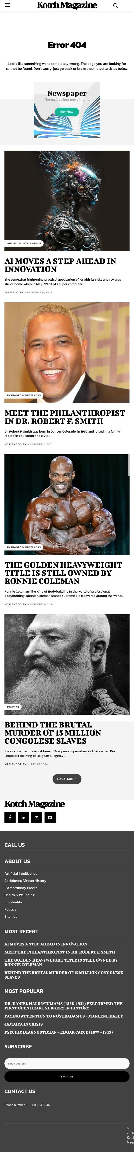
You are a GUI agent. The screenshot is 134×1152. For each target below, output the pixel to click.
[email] (67, 1063)
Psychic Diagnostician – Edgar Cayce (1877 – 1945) (58, 1032)
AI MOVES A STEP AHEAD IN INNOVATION (60, 264)
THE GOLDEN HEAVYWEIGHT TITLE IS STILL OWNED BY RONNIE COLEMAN (63, 572)
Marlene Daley (15, 444)
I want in (67, 1077)
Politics (13, 707)
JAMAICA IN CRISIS (23, 1024)
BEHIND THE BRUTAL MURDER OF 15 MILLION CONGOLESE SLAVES (52, 732)
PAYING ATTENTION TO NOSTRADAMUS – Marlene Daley (63, 1016)
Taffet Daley (14, 292)
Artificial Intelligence (24, 243)
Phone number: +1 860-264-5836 (27, 1105)
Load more (67, 779)
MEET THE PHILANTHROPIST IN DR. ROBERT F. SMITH (65, 416)
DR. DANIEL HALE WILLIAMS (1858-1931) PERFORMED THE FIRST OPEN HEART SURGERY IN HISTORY (63, 1005)
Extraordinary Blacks (24, 395)
